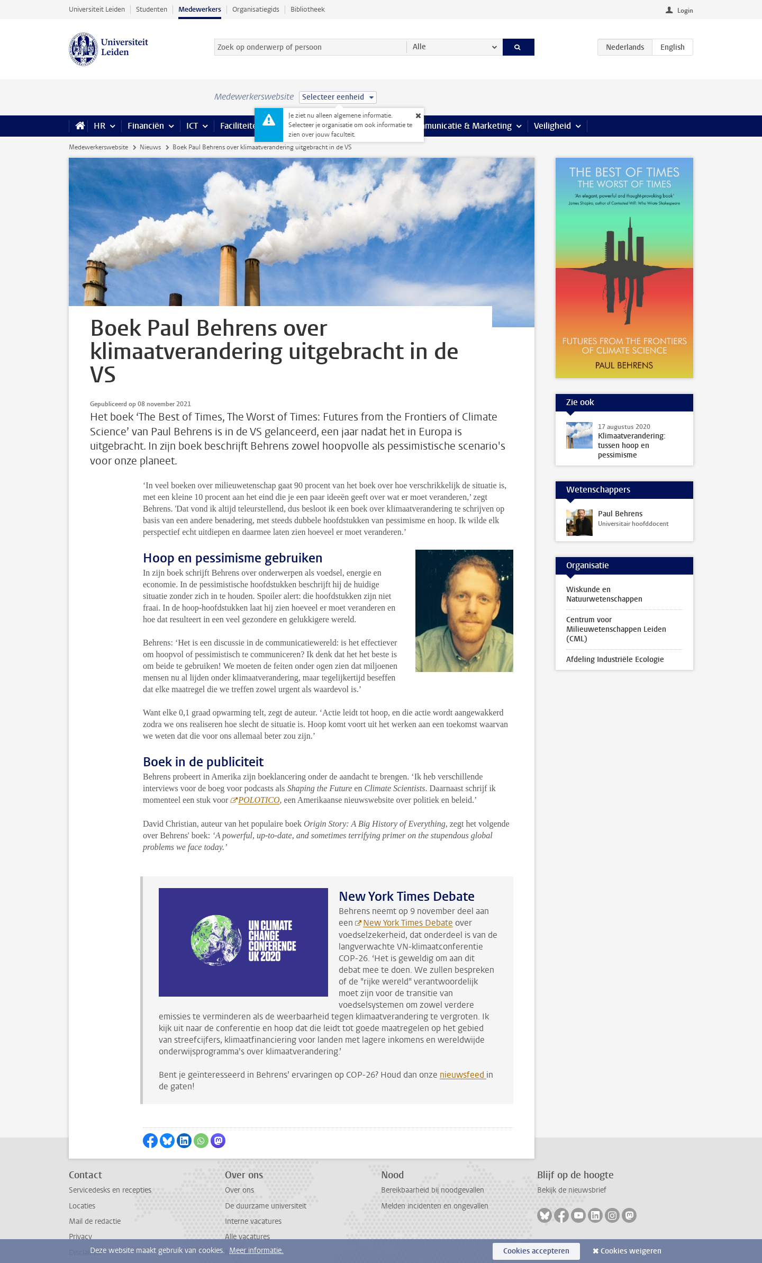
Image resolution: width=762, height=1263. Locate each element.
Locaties (82, 1183)
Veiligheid (552, 125)
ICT (192, 125)
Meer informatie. (256, 1251)
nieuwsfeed (463, 1051)
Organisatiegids (255, 9)
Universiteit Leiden (97, 9)
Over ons (239, 1167)
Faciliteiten (241, 125)
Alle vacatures (247, 1213)
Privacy (80, 1213)
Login (685, 10)
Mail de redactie (95, 1198)
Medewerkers (199, 9)
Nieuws (150, 147)
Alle (419, 47)
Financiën (146, 125)
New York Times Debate (408, 899)
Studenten (151, 9)
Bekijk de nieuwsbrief (571, 1167)
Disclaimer (85, 1229)
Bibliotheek (308, 9)
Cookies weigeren (631, 1251)
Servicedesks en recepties (110, 1167)
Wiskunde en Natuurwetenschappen (604, 594)
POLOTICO (258, 776)
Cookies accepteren (536, 1251)
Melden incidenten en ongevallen (434, 1183)
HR (99, 125)
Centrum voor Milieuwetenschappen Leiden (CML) (616, 629)
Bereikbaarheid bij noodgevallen (432, 1167)
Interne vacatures (253, 1198)
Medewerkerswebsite (98, 147)
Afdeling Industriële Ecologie (615, 660)
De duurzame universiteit (265, 1183)
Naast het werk (250, 1229)
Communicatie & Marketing (460, 125)
